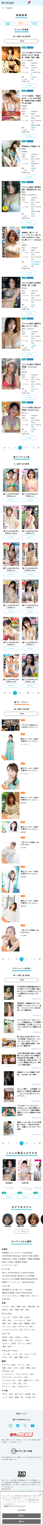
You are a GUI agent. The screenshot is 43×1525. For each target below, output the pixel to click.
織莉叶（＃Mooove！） (29, 329)
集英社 (36, 1256)
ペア (6, 1354)
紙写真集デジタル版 (10, 1290)
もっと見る (21, 1231)
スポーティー (26, 1326)
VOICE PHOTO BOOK (23, 1293)
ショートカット (22, 1320)
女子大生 (8, 1371)
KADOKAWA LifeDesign (11, 1256)
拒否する (21, 1515)
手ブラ (8, 1394)
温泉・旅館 (21, 1357)
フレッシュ (9, 1326)
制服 (22, 1306)
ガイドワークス (16, 1253)
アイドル (24, 1365)
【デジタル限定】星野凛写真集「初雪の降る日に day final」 (31, 189)
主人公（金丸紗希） (28, 60)
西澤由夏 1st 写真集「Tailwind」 (31, 147)
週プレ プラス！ (21, 23)
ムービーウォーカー (10, 1265)
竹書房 (29, 1259)
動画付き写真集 (8, 1293)
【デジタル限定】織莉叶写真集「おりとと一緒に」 (31, 325)
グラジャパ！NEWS (35, 23)
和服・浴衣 (22, 1310)
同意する (21, 1521)
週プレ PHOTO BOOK (10, 1273)
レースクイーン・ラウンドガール (18, 1374)
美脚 (7, 1323)
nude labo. (6, 1299)
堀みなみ (24, 413)
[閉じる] (40, 1494)
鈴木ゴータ (34, 388)
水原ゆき (24, 108)
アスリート (9, 1387)
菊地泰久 (33, 168)
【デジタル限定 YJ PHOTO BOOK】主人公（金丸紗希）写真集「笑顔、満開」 (31, 55)
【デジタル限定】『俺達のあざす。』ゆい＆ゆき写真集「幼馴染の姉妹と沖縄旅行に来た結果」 (31, 99)
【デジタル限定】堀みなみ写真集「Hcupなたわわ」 (31, 409)
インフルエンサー (12, 1380)
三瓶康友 (33, 345)
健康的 (30, 1323)
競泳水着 (34, 1306)
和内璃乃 (24, 288)
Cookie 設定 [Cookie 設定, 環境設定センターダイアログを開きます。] (21, 1510)
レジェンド (10, 1383)
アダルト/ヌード (24, 1387)
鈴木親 (33, 304)
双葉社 (24, 1262)
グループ (30, 1354)
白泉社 (10, 1262)
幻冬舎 (30, 1256)
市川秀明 (33, 77)
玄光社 (24, 1256)
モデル (19, 1368)
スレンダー (10, 1317)
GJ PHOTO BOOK (9, 1276)
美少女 (8, 1337)
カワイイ (9, 1343)
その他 (30, 1397)
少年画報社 (22, 1259)
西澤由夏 (24, 151)
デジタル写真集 (8, 23)
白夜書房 (17, 1262)
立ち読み (29, 85)
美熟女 (8, 1340)
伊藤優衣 (24, 106)
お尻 (7, 1320)
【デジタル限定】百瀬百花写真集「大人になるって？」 (31, 367)
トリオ (17, 1354)
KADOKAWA (28, 1253)
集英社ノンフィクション (11, 1282)
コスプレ (9, 1306)
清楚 (7, 1346)
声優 (31, 1368)
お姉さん (22, 1337)
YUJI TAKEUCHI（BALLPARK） (36, 263)
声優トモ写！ (25, 1296)
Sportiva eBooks (28, 1282)
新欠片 (4, 1262)
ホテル (7, 1357)
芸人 (23, 1383)
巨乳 (25, 1317)
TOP (3, 8)
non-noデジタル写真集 (11, 1279)
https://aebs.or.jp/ (6, 1489)
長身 (18, 1323)
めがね (8, 1310)
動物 (19, 1397)
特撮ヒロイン (32, 1380)
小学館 (14, 1259)
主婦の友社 (6, 1259)
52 (28, 693)
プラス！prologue (25, 1290)
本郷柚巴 (24, 245)
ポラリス (35, 1296)
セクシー (25, 1343)
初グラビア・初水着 (25, 1394)
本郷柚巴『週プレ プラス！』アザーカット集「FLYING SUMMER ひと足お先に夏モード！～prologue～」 (31, 237)
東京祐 (33, 213)
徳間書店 (36, 1259)
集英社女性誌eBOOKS (29, 1279)
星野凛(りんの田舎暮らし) (30, 195)
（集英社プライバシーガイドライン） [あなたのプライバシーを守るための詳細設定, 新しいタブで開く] (14, 1506)
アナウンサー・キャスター (15, 1377)
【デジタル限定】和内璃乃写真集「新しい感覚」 (31, 284)
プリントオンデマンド (10, 1296)
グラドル (9, 1365)
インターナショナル (13, 1330)
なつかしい (22, 1340)
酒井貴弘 (33, 127)
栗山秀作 (33, 429)
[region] (21, 1508)
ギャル (29, 1330)
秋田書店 (5, 1253)
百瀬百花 (24, 372)
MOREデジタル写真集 (26, 1276)
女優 (7, 1368)
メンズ (8, 1397)
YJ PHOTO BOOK (27, 1273)
